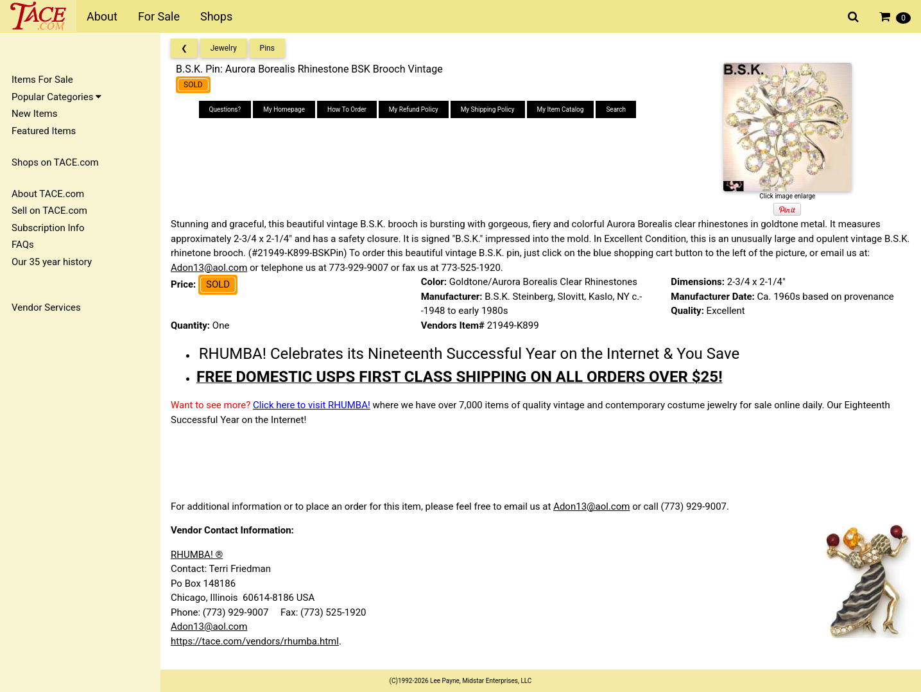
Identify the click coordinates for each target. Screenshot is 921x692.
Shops (216, 16)
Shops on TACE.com (55, 162)
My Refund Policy (413, 109)
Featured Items (44, 131)
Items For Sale (42, 79)
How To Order (346, 109)
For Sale (159, 16)
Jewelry (224, 48)
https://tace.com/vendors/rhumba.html (255, 641)
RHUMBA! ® (197, 554)
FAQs (23, 244)
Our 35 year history (52, 262)
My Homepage (284, 109)
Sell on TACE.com (49, 210)
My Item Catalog (560, 109)
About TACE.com (48, 194)
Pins (267, 48)
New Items (34, 113)
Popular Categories (56, 97)
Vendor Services (46, 307)
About (102, 16)
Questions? (225, 109)
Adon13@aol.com (209, 267)
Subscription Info (48, 228)
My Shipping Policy (488, 109)
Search (616, 109)
